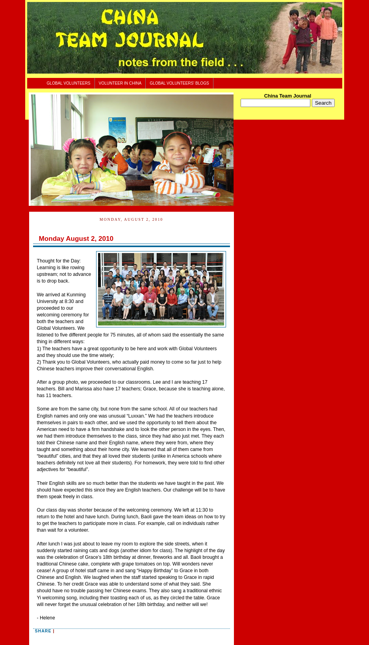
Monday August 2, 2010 (76, 238)
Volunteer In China (120, 83)
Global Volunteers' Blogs (179, 83)
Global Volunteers (69, 83)
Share (43, 630)
